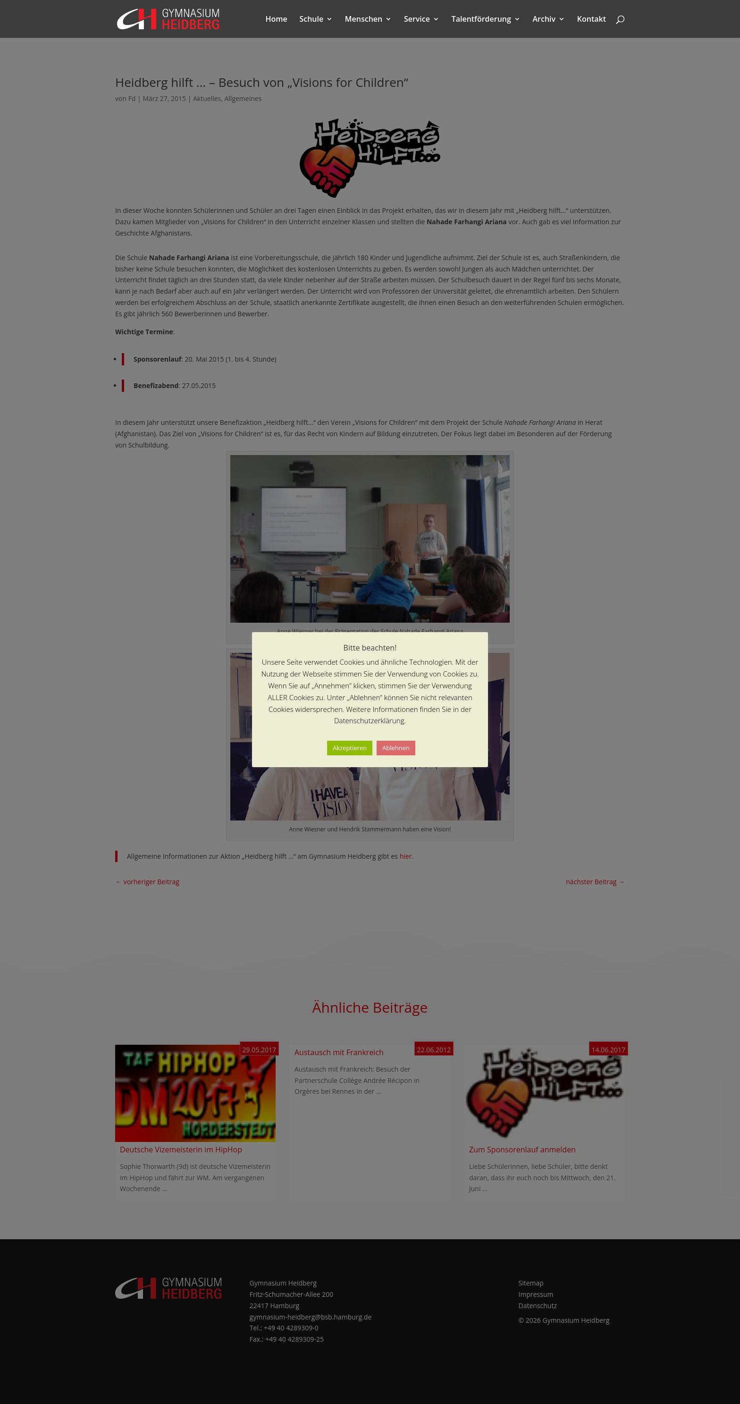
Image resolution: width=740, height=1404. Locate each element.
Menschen (363, 20)
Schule (311, 20)
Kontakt (591, 20)
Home (276, 20)
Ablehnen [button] (396, 748)
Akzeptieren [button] (350, 748)
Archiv (544, 20)
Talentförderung (481, 20)
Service (417, 20)
